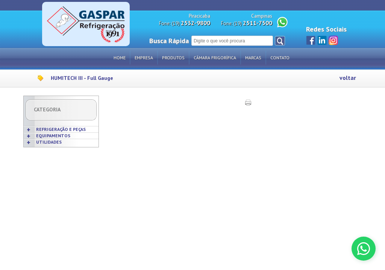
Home (120, 57)
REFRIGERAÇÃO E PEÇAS (61, 129)
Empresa (144, 57)
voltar (348, 78)
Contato (280, 57)
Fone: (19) (184, 23)
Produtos (173, 57)
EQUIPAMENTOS (53, 135)
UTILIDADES (49, 142)
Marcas (253, 57)
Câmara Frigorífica (215, 57)
